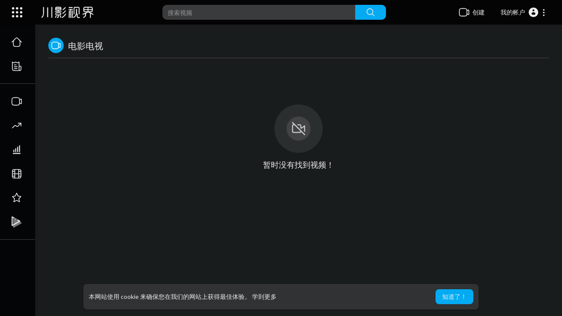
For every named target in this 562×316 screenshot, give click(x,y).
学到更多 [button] (264, 296)
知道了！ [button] (454, 296)
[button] (523, 12)
